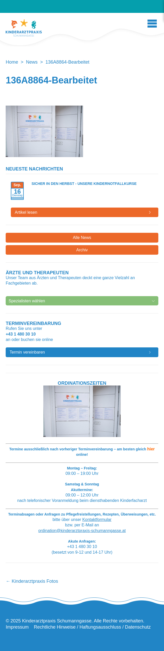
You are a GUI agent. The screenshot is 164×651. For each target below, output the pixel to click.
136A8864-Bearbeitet (51, 80)
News (32, 62)
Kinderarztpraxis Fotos (32, 581)
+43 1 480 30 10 (21, 334)
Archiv (82, 250)
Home (12, 62)
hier (151, 449)
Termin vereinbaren (27, 352)
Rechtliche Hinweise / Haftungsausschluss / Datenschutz (92, 627)
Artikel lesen (26, 212)
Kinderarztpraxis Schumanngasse (24, 28)
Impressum (17, 627)
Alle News (82, 237)
